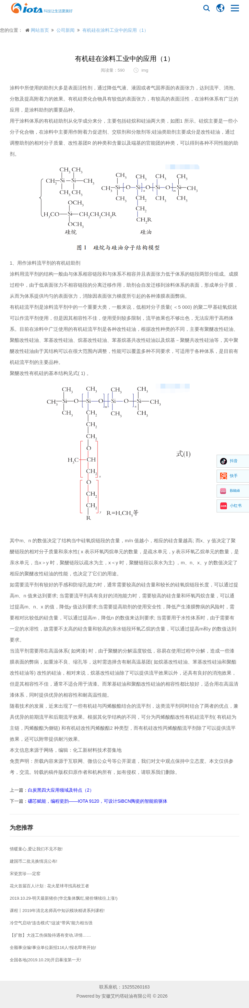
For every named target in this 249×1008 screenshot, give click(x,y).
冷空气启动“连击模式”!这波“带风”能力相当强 (51, 922)
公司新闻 (65, 30)
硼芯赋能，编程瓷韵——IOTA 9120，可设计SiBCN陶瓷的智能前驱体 (97, 801)
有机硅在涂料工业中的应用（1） (115, 30)
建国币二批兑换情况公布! (33, 861)
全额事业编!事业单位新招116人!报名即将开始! (53, 947)
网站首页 (40, 30)
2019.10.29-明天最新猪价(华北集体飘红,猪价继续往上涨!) (63, 898)
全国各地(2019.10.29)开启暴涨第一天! (45, 959)
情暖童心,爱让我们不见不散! (36, 848)
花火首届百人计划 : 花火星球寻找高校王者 (49, 885)
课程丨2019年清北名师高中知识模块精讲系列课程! (57, 910)
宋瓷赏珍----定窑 (25, 873)
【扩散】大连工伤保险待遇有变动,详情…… (50, 935)
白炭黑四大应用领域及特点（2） (61, 790)
